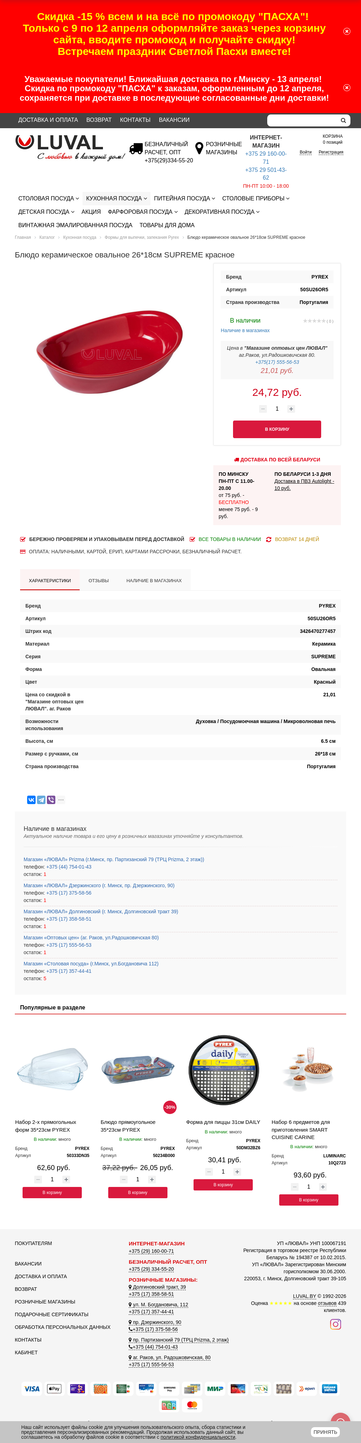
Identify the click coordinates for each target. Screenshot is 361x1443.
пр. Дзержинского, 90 (155, 1322)
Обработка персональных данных (63, 1327)
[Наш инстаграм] (335, 1324)
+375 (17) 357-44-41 (68, 971)
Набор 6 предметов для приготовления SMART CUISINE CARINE (301, 1129)
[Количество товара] (277, 409)
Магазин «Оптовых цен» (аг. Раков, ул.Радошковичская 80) (91, 937)
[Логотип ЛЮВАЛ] (66, 138)
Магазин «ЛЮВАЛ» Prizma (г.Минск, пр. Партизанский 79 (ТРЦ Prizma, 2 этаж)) (114, 859)
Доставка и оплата (48, 120)
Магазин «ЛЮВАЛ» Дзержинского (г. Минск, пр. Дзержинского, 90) (99, 885)
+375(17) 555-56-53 (277, 362)
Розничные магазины (45, 1302)
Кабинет (26, 1352)
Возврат (99, 120)
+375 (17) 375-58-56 (68, 893)
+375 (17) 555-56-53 (68, 945)
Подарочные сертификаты (51, 1314)
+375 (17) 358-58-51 (68, 919)
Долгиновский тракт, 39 (157, 1287)
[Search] (302, 120)
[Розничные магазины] (223, 152)
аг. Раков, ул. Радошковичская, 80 (169, 1357)
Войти (306, 152)
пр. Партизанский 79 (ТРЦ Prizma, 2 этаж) (178, 1340)
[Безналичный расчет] (169, 160)
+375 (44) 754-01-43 (68, 867)
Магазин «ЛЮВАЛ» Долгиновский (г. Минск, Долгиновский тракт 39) (101, 911)
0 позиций (332, 139)
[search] (343, 120)
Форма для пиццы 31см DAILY (223, 1122)
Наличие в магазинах (245, 324)
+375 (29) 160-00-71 (151, 1251)
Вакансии (174, 120)
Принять (325, 1432)
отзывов (327, 1303)
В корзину (52, 1192)
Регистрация (331, 152)
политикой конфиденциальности (198, 1437)
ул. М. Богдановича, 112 (158, 1304)
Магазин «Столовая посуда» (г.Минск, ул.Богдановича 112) (91, 963)
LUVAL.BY (304, 1296)
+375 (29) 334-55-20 (151, 1269)
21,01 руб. (277, 370)
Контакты (135, 120)
